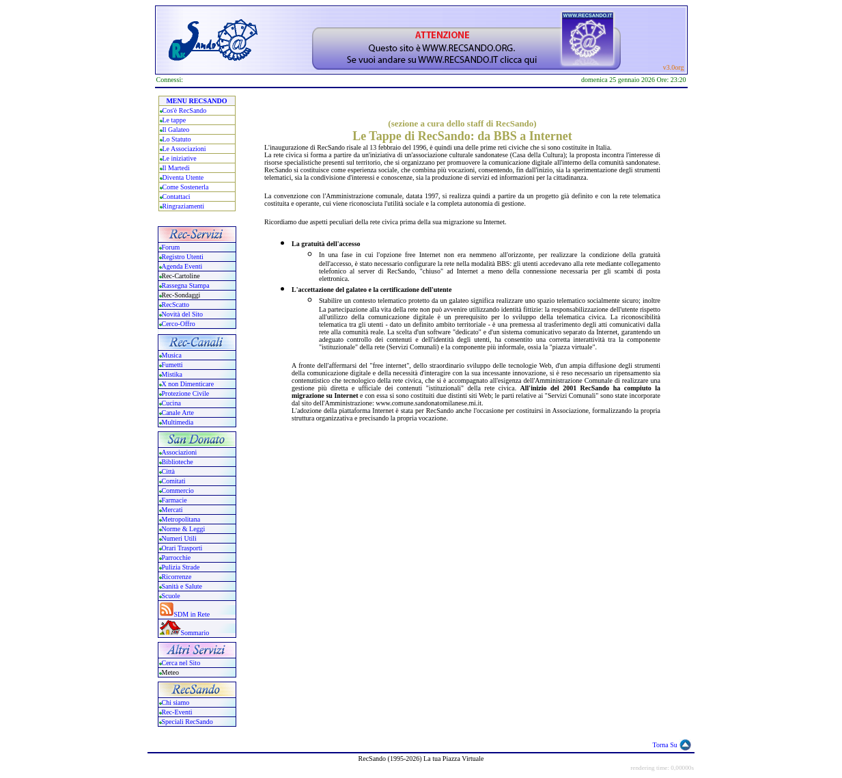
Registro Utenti (183, 256)
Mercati (172, 509)
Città (168, 471)
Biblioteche (177, 462)
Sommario (195, 632)
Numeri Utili (180, 538)
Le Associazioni (184, 148)
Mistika (172, 374)
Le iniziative (180, 158)
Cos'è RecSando (185, 110)
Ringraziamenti (184, 206)
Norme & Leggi (184, 529)
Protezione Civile (186, 393)
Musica (172, 355)
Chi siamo (176, 702)
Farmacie (174, 500)
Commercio (178, 490)
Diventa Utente (183, 177)
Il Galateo (176, 129)
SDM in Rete (192, 614)
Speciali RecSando (187, 721)
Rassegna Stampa (186, 285)
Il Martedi (176, 168)
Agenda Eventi (182, 266)
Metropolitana (181, 519)
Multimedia (178, 422)
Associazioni (179, 452)
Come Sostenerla (186, 187)
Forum (171, 247)
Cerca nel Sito (181, 663)
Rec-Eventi (177, 712)
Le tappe (174, 120)
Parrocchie (176, 557)
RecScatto (176, 304)
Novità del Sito (183, 314)
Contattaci (177, 196)
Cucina (171, 403)
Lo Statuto (177, 139)
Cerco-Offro (178, 323)
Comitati (174, 481)
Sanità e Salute (182, 586)
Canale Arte (178, 412)
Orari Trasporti (182, 548)
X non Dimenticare (188, 384)
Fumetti (172, 364)
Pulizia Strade (181, 567)
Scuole (171, 596)
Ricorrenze (177, 576)
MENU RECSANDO (196, 101)
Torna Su (665, 745)
